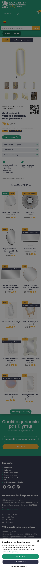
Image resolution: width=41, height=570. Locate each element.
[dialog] (20, 285)
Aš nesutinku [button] (20, 562)
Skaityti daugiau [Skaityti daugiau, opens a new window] (14, 552)
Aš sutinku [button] (20, 556)
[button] (20, 566)
